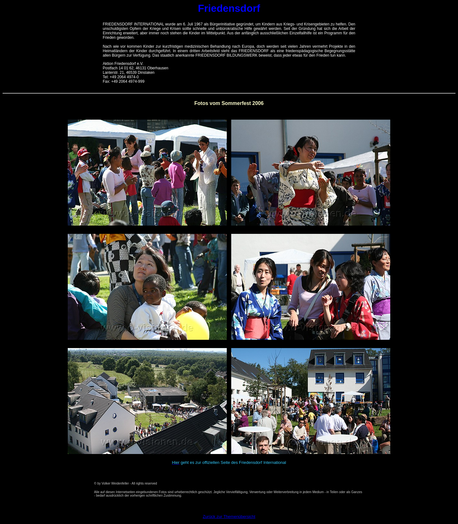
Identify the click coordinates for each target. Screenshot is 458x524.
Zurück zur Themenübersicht (229, 516)
